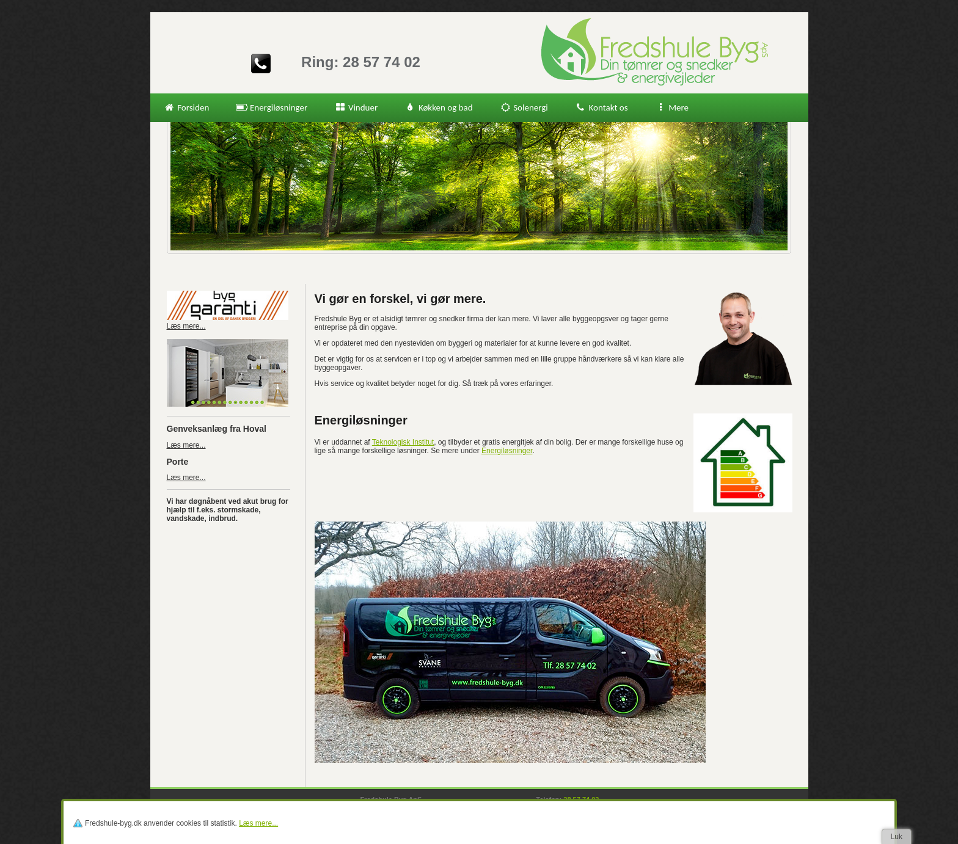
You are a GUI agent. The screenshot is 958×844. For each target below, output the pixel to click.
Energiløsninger (271, 107)
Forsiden (187, 107)
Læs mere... (186, 445)
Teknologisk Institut (403, 442)
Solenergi (524, 107)
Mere (672, 107)
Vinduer (356, 107)
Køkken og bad (438, 107)
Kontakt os (601, 107)
